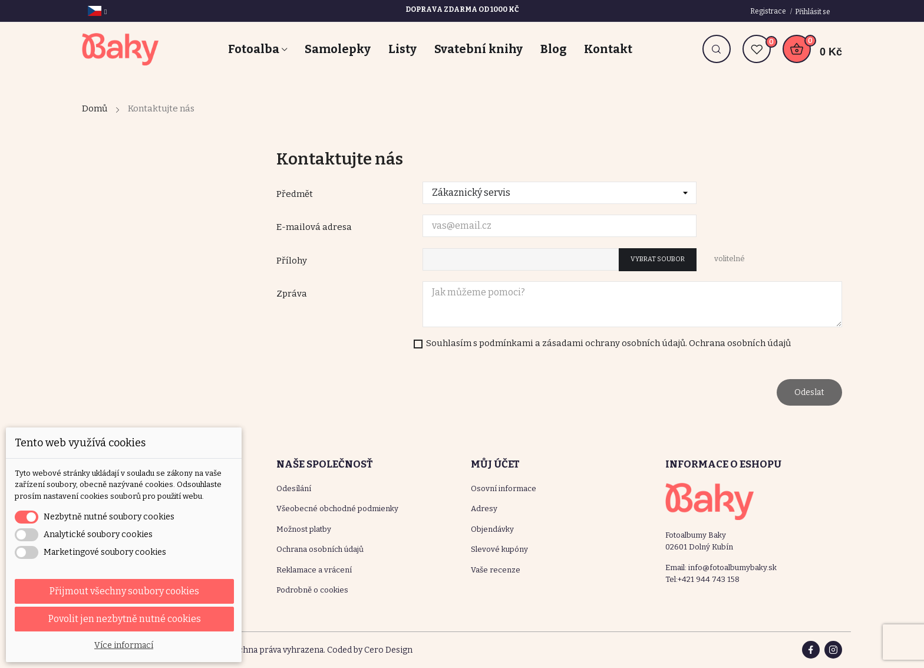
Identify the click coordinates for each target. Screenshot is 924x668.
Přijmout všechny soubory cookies (124, 591)
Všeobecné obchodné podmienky (337, 508)
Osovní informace (503, 488)
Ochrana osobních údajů (320, 549)
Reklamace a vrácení (314, 569)
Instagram (833, 650)
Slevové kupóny (499, 549)
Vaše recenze (495, 569)
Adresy (484, 508)
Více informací (123, 645)
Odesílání (293, 488)
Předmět (294, 194)
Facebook (811, 650)
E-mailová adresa (314, 227)
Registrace (768, 11)
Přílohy (291, 260)
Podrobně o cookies (312, 589)
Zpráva (291, 293)
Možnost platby (303, 529)
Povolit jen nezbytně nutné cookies (124, 618)
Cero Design (388, 650)
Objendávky (492, 529)
